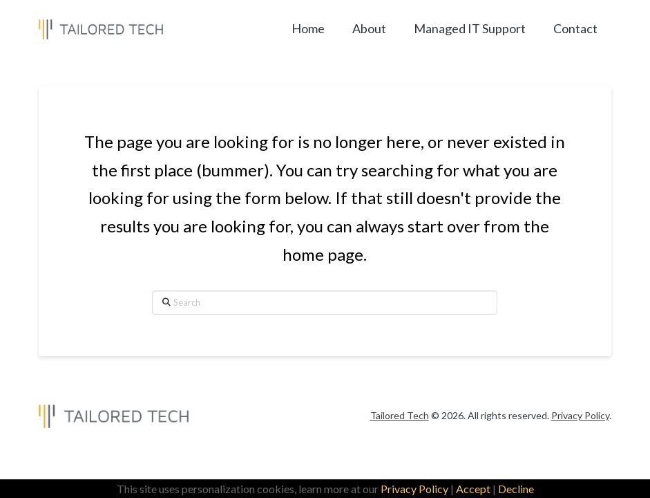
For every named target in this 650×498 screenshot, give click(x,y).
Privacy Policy (414, 488)
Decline (516, 488)
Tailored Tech (399, 415)
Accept (473, 488)
